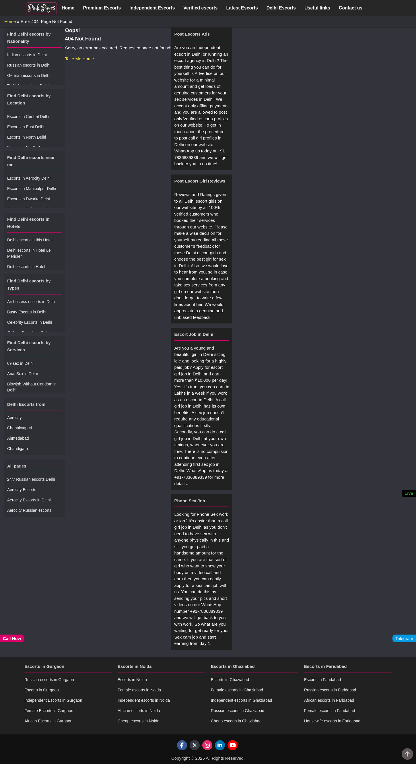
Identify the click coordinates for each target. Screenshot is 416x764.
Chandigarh (17, 448)
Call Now (12, 638)
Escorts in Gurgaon (41, 690)
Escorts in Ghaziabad (230, 679)
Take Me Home (79, 58)
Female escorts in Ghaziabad (237, 690)
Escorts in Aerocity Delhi (28, 178)
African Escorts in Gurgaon (48, 721)
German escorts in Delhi (28, 75)
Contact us (351, 7)
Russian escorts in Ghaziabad (237, 710)
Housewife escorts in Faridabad (332, 721)
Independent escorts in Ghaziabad (241, 700)
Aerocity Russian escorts (29, 510)
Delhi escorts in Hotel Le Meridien (29, 253)
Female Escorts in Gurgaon (48, 710)
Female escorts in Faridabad (329, 710)
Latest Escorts (242, 7)
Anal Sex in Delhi (22, 373)
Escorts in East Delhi (25, 127)
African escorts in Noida (139, 710)
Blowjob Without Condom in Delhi (32, 387)
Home (68, 7)
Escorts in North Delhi (26, 137)
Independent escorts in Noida (144, 700)
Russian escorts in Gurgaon (49, 679)
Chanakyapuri (19, 428)
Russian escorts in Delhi (28, 65)
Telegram (404, 638)
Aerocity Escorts (21, 489)
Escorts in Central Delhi (28, 116)
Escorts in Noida (132, 679)
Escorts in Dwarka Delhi (28, 199)
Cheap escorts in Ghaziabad (236, 721)
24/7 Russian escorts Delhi (31, 479)
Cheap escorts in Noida (139, 721)
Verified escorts (200, 7)
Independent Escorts (152, 7)
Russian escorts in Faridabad (330, 690)
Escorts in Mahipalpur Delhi (31, 188)
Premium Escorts (102, 7)
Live (409, 493)
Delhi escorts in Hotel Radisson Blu (26, 269)
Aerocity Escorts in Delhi (29, 500)
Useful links (317, 7)
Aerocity (14, 417)
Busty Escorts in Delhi (26, 312)
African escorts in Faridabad (329, 700)
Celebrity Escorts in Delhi (29, 322)
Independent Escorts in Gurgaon (53, 700)
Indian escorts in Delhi (27, 55)
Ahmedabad (18, 438)
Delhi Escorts (281, 7)
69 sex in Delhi (20, 363)
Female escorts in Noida (139, 690)
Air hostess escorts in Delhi (31, 301)
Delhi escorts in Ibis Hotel (30, 240)
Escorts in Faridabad (322, 679)
